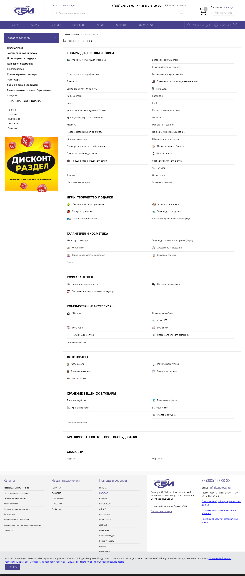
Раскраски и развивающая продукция (171, 218)
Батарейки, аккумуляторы (165, 60)
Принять (12, 567)
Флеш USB (160, 320)
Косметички (75, 248)
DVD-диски (160, 327)
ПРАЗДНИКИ (14, 123)
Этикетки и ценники (162, 182)
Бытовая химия (160, 407)
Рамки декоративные (165, 364)
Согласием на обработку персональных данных (54, 562)
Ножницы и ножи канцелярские (168, 132)
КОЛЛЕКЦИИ (78, 25)
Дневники (72, 81)
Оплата (102, 546)
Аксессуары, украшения (167, 248)
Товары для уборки (77, 400)
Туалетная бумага (164, 415)
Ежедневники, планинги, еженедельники (175, 81)
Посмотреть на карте (161, 511)
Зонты (70, 262)
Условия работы (106, 541)
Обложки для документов (167, 284)
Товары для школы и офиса (90, 53)
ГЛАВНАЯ (14, 25)
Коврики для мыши (77, 342)
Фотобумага (75, 364)
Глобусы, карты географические (83, 74)
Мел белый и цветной (163, 124)
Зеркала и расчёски (164, 255)
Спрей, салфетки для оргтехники (171, 335)
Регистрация (68, 5)
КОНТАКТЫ (121, 25)
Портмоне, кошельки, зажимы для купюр (90, 291)
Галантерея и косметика (87, 233)
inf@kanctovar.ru (220, 487)
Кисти (70, 103)
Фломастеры (158, 175)
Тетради (158, 168)
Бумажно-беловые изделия (166, 67)
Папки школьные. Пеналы (168, 146)
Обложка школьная (77, 139)
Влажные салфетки (164, 400)
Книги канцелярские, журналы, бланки (86, 110)
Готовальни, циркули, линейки (167, 74)
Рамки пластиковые (164, 371)
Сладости (75, 451)
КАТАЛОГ (35, 25)
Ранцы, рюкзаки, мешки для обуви (87, 161)
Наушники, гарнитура (80, 335)
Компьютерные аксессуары (90, 306)
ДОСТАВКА (104, 525)
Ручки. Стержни (162, 153)
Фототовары (77, 357)
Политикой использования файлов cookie (102, 562)
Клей (154, 103)
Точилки (71, 175)
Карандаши (158, 96)
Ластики (156, 117)
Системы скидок (107, 535)
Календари (159, 88)
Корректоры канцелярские (166, 110)
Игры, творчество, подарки (90, 197)
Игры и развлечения (165, 204)
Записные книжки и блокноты (82, 89)
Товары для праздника (166, 211)
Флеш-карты (75, 327)
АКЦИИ (100, 25)
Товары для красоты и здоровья (86, 255)
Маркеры (71, 124)
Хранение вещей (78, 407)
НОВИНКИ (12, 110)
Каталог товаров (31, 38)
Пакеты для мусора (77, 422)
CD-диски (74, 313)
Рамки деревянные (79, 371)
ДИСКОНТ (12, 114)
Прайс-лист (13, 128)
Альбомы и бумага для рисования (87, 60)
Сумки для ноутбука (162, 313)
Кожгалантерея (80, 277)
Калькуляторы (74, 96)
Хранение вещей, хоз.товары (91, 393)
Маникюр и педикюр (77, 240)
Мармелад (157, 458)
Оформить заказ (223, 13)
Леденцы (71, 458)
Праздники (104, 530)
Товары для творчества (82, 218)
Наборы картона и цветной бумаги (84, 132)
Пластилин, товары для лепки (82, 153)
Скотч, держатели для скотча (167, 161)
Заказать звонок (177, 5)
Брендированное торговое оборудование (102, 437)
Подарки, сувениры (79, 211)
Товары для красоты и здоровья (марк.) (172, 240)
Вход (55, 5)
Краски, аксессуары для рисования (85, 117)
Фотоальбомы (77, 378)
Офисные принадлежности (166, 139)
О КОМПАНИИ (145, 25)
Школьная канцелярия (78, 182)
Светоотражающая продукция (85, 204)
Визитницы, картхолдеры (82, 284)
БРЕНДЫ (56, 25)
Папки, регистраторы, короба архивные (87, 146)
